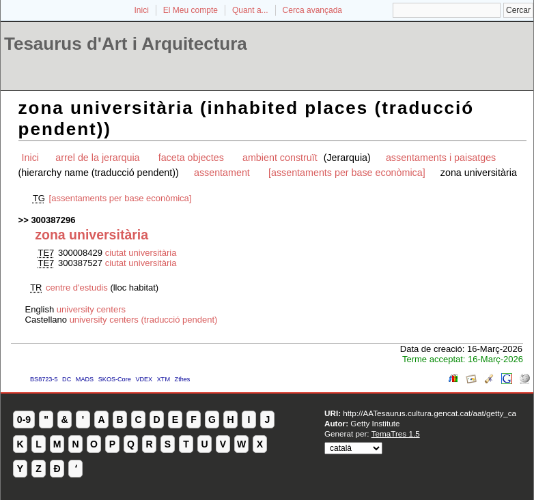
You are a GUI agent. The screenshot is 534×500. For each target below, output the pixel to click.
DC (66, 379)
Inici (142, 10)
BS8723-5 (43, 379)
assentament (222, 172)
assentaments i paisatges (441, 157)
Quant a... (250, 10)
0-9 (24, 419)
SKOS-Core (114, 379)
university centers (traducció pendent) (144, 319)
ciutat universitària (141, 253)
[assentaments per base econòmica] (346, 172)
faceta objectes (191, 157)
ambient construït (281, 157)
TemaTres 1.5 (395, 433)
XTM (163, 379)
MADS (85, 379)
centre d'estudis (78, 287)
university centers (91, 309)
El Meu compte (190, 10)
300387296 (53, 220)
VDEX (143, 379)
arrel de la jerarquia (97, 157)
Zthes (183, 379)
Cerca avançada (312, 10)
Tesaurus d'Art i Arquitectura (125, 43)
